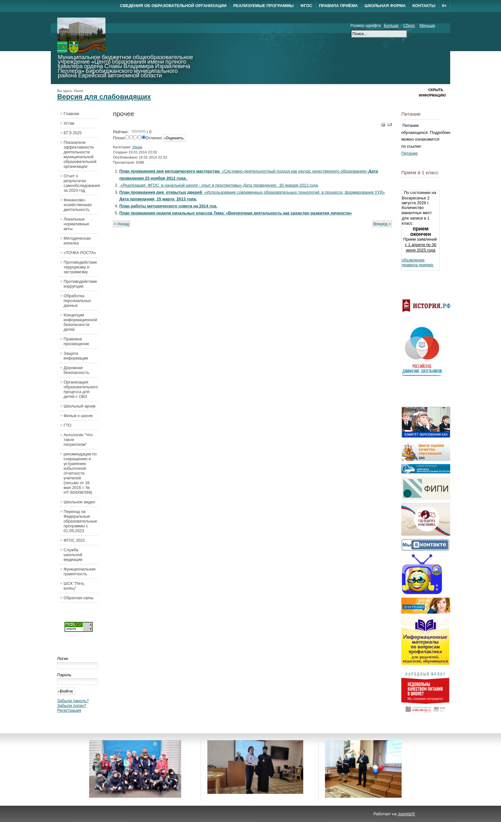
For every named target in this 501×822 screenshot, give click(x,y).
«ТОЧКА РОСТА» (80, 252)
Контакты (423, 5)
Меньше (427, 25)
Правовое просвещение (76, 341)
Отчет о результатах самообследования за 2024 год (81, 183)
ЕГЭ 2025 (73, 132)
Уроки (137, 147)
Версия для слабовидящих (104, 97)
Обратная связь (79, 597)
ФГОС (306, 5)
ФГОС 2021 (74, 540)
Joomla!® (406, 813)
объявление (413, 260)
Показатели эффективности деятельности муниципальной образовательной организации (80, 154)
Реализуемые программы (263, 5)
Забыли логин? (71, 705)
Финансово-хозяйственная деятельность (77, 205)
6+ (444, 5)
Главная (71, 113)
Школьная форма (385, 5)
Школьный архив (80, 406)
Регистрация (69, 710)
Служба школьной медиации (73, 554)
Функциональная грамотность (80, 571)
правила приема (418, 264)
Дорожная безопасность (76, 370)
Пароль (64, 674)
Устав (69, 123)
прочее (123, 114)
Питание (409, 153)
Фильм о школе (78, 415)
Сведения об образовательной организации (173, 5)
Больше (391, 25)
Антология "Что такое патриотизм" (78, 439)
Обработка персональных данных (77, 300)
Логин (62, 658)
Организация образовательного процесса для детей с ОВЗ (81, 389)
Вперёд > (382, 223)
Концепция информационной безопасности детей (80, 322)
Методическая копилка (77, 240)
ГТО (67, 425)
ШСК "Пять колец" (74, 586)
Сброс (409, 25)
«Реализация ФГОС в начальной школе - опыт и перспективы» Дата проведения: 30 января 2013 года (219, 185)
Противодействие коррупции (80, 284)
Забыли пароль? (73, 700)
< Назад (121, 223)
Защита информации (76, 356)
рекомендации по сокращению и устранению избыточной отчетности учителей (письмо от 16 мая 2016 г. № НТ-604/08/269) (80, 473)
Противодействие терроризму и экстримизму (80, 267)
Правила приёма (338, 5)
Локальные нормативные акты (76, 224)
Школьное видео (79, 502)
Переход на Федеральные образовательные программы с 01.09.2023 (80, 521)
